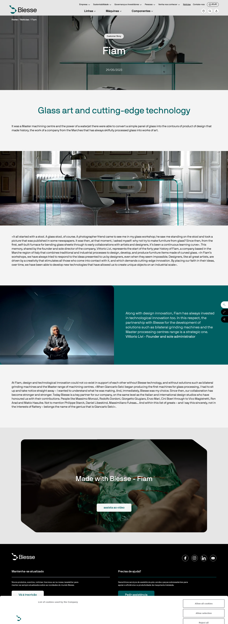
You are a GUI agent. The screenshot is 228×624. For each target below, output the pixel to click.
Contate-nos (199, 4)
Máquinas (114, 11)
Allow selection (204, 587)
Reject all (204, 597)
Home (15, 19)
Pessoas (150, 4)
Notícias (187, 4)
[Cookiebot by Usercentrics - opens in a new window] (19, 618)
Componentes (143, 11)
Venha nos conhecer (169, 4)
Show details (45, 618)
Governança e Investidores (128, 4)
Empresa (85, 4)
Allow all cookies (204, 578)
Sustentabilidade (102, 4)
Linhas (90, 11)
